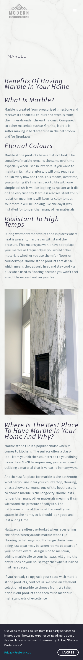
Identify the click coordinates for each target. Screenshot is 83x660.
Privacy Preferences (17, 652)
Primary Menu (74, 10)
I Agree (68, 652)
